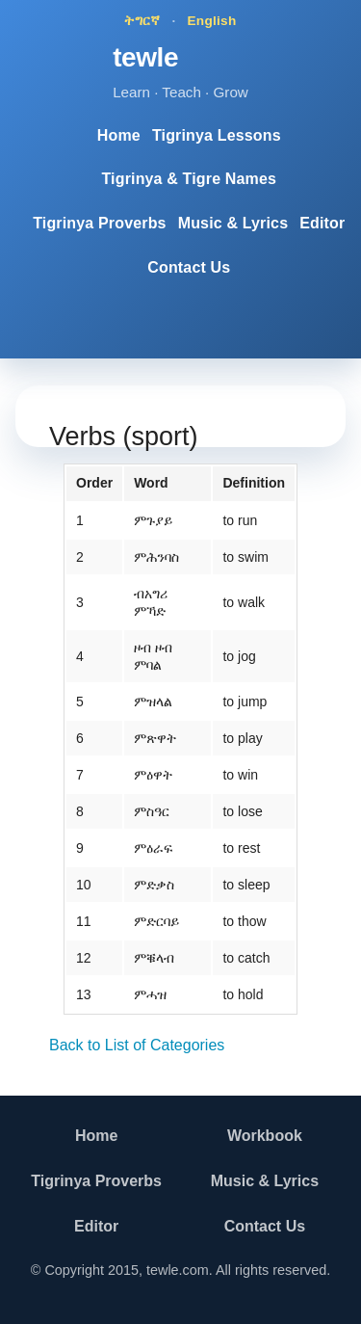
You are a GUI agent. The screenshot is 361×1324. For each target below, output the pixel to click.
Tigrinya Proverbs (99, 223)
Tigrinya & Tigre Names (188, 179)
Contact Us (188, 267)
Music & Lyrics (233, 223)
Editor (322, 223)
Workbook (264, 1135)
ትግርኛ (142, 20)
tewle (145, 57)
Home (119, 135)
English (212, 20)
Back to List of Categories (136, 1045)
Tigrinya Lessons (216, 135)
